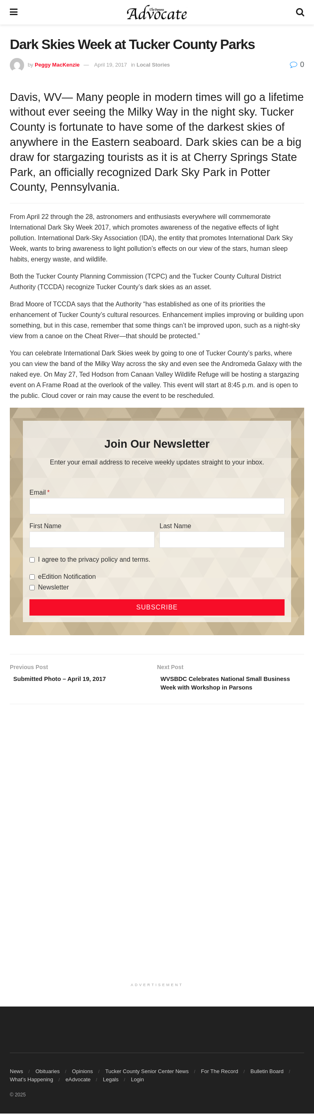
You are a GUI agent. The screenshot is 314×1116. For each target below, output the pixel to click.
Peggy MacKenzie (57, 65)
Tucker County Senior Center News (146, 1074)
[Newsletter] (32, 587)
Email (37, 492)
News (16, 1074)
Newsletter (53, 587)
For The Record (219, 1074)
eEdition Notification (67, 576)
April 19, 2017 (110, 65)
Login (137, 1082)
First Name (45, 525)
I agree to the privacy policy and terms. (94, 559)
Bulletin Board (267, 1074)
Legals (111, 1082)
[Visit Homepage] (157, 12)
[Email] (157, 506)
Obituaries (48, 1074)
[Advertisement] (157, 776)
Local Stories (153, 65)
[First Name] (92, 539)
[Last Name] (222, 539)
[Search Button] (300, 12)
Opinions (82, 1074)
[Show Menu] (14, 12)
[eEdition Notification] (32, 577)
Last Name (175, 525)
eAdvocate (77, 1082)
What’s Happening (31, 1082)
